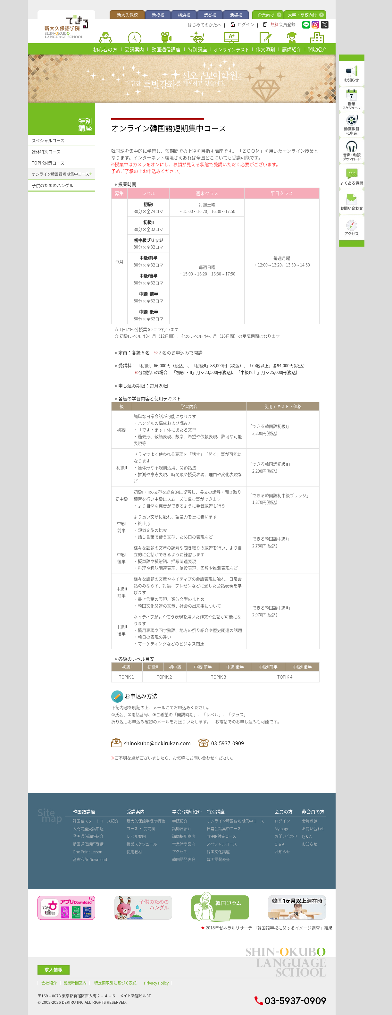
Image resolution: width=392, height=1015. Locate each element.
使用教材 (134, 852)
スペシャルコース (48, 140)
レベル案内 (136, 836)
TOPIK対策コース (48, 163)
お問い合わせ (286, 836)
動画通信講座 (166, 49)
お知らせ (282, 852)
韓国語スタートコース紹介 (96, 821)
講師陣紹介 (181, 829)
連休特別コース (46, 151)
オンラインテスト (231, 49)
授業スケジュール (142, 844)
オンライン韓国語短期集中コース (60, 174)
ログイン (246, 24)
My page (282, 829)
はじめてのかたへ (204, 24)
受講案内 (134, 49)
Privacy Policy (156, 983)
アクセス (179, 852)
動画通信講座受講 (88, 844)
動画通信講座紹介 (88, 836)
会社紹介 (49, 983)
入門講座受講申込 (88, 829)
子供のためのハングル (52, 185)
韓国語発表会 (183, 859)
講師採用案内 (183, 836)
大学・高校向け (302, 15)
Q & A (279, 844)
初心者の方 (105, 49)
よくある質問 (351, 183)
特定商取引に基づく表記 (115, 983)
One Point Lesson (87, 852)
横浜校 (184, 15)
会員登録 (283, 24)
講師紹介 (291, 49)
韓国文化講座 (218, 852)
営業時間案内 (183, 844)
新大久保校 (127, 15)
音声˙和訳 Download (90, 859)
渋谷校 (210, 15)
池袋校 (236, 15)
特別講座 (197, 49)
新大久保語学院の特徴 (146, 821)
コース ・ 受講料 (141, 829)
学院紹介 (317, 49)
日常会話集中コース (224, 829)
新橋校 (158, 15)
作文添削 (265, 49)
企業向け (266, 15)
